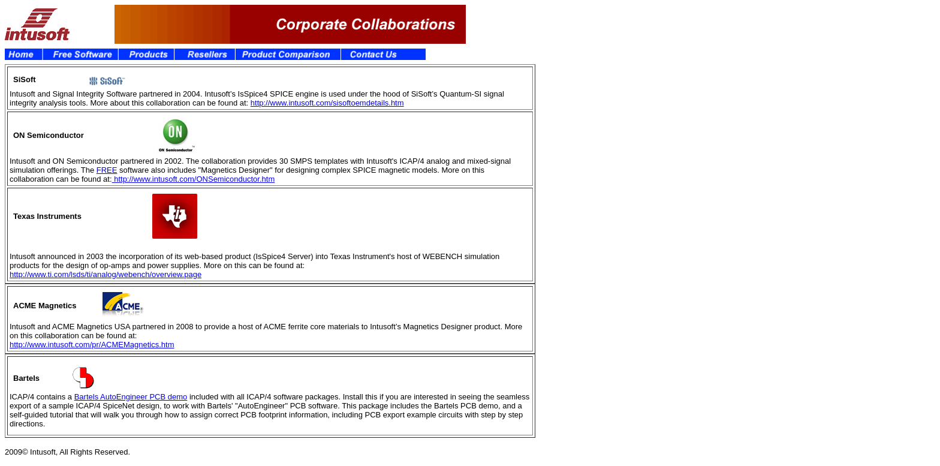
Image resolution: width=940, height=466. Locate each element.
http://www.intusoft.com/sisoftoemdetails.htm (327, 102)
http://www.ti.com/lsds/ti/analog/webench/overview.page (105, 274)
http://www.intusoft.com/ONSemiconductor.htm (193, 179)
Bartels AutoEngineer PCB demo (131, 396)
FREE (107, 170)
